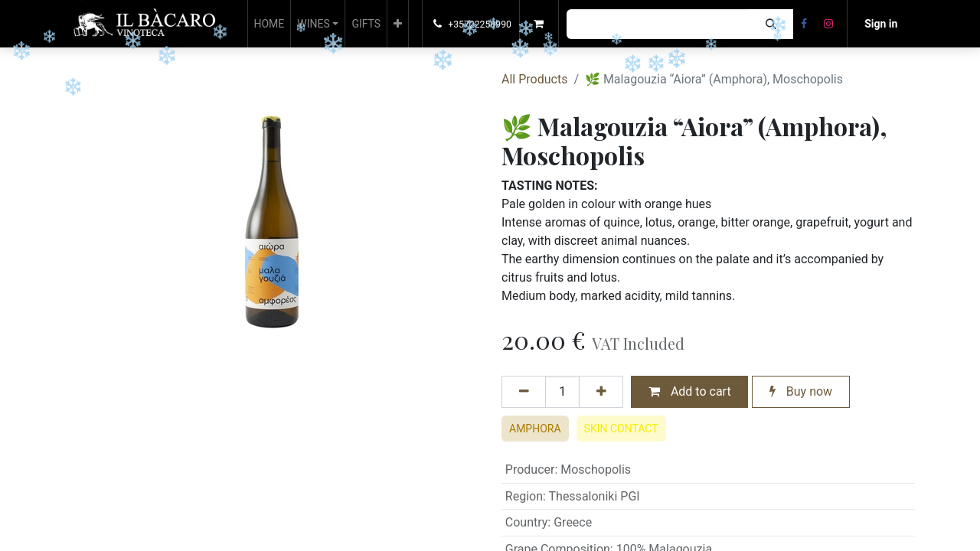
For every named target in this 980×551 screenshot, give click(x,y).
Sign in (880, 24)
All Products (534, 79)
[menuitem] (269, 23)
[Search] (770, 24)
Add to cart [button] (689, 391)
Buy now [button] (800, 391)
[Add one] (601, 392)
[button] (397, 23)
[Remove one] (523, 392)
